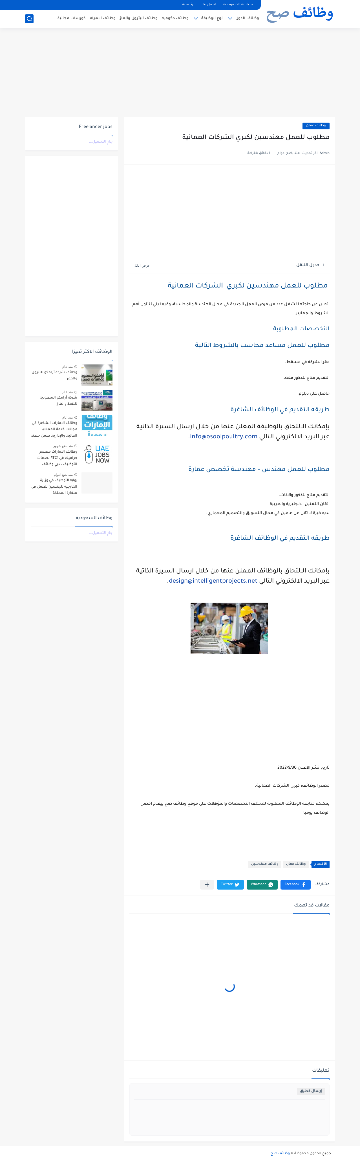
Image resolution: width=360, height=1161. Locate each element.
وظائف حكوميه (175, 18)
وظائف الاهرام (103, 18)
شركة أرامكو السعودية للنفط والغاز (58, 401)
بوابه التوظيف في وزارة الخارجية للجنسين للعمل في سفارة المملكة (54, 487)
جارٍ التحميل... (100, 142)
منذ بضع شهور (63, 446)
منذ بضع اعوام (63, 475)
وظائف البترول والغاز (139, 18)
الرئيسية (188, 5)
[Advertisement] (180, 73)
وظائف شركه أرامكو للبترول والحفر (54, 376)
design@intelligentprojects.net (213, 581)
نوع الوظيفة (212, 18)
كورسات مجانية (71, 18)
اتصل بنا (209, 5)
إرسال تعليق (311, 1091)
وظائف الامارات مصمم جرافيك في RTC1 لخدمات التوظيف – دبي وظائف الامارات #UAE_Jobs (57, 459)
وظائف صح (280, 1154)
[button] (296, 885)
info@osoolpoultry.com (223, 437)
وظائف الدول (247, 18)
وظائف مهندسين (265, 864)
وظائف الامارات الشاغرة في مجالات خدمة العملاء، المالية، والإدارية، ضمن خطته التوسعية (54, 430)
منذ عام (67, 367)
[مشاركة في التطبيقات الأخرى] (207, 885)
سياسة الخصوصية (238, 5)
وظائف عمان (316, 126)
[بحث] (29, 18)
